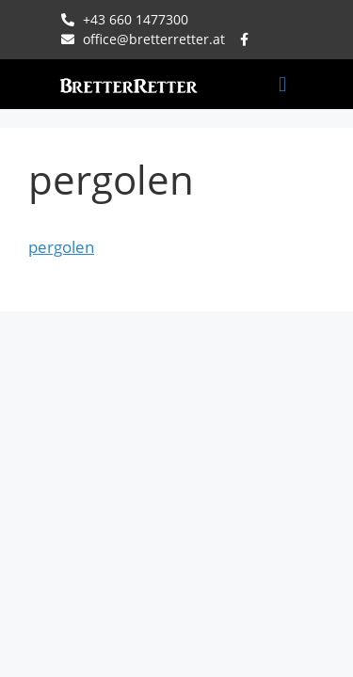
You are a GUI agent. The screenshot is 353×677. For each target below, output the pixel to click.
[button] (282, 84)
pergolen (61, 247)
